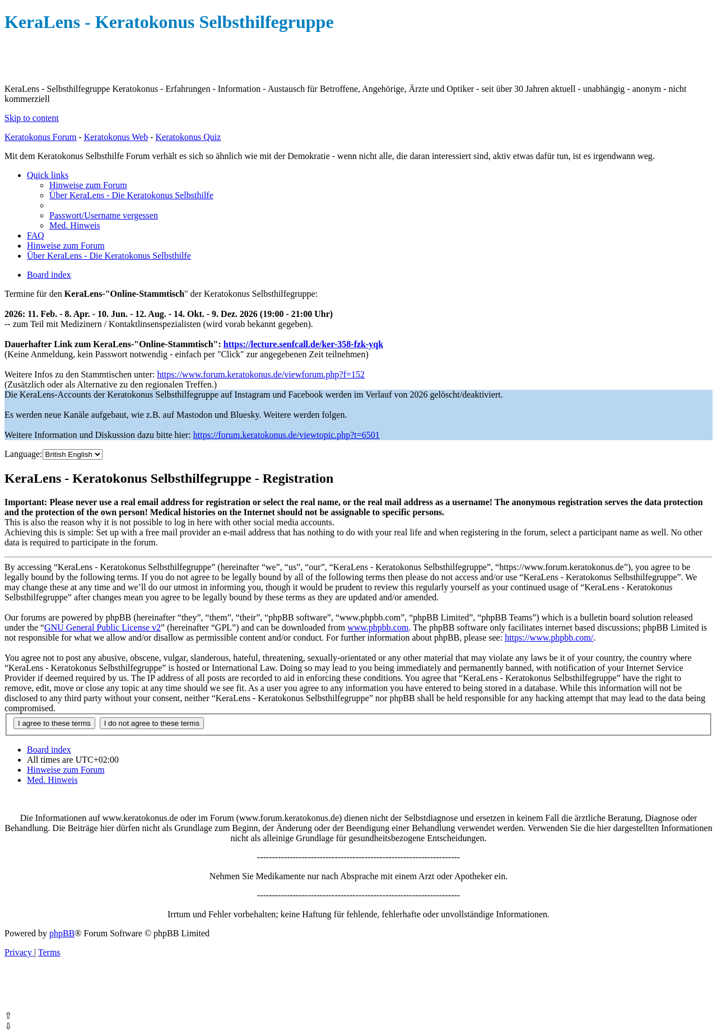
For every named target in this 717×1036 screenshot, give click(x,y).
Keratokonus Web (116, 137)
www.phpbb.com (377, 627)
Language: (23, 454)
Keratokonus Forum (40, 137)
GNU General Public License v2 (102, 627)
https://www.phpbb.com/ (549, 637)
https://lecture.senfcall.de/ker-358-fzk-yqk (303, 344)
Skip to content (31, 118)
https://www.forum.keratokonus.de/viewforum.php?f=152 (261, 374)
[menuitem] (88, 185)
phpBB (62, 933)
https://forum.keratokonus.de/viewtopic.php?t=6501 (286, 435)
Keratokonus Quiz (188, 137)
